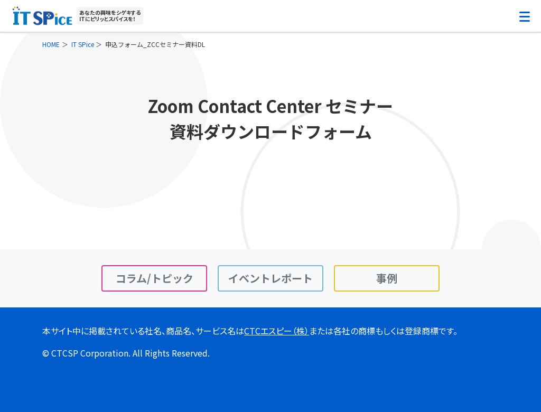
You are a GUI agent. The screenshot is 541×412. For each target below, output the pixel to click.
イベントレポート (270, 278)
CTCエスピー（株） (276, 330)
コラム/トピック (154, 278)
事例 (386, 278)
